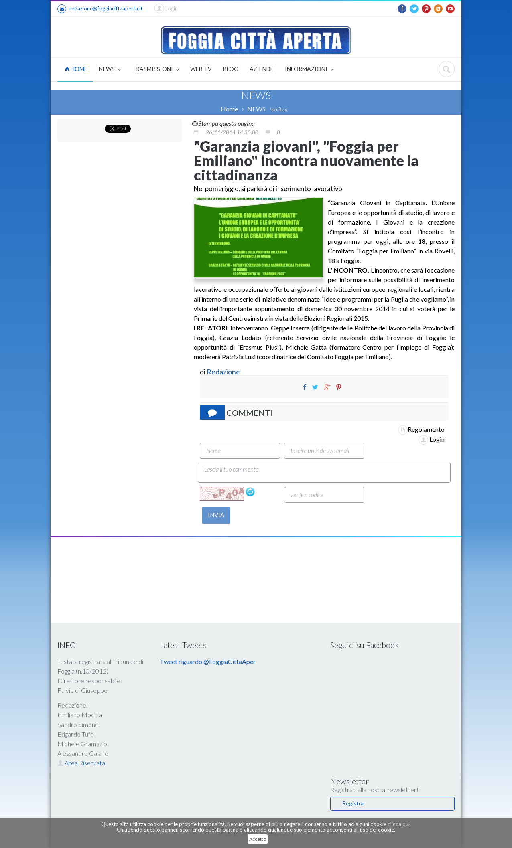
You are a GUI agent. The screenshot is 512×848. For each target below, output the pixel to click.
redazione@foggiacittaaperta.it (99, 8)
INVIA (216, 514)
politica (280, 109)
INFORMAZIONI (309, 70)
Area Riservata (81, 763)
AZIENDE (262, 68)
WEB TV (201, 68)
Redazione (224, 371)
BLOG (230, 68)
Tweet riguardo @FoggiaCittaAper (208, 661)
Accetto (257, 839)
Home (229, 109)
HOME (76, 68)
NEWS (110, 70)
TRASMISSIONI (155, 70)
